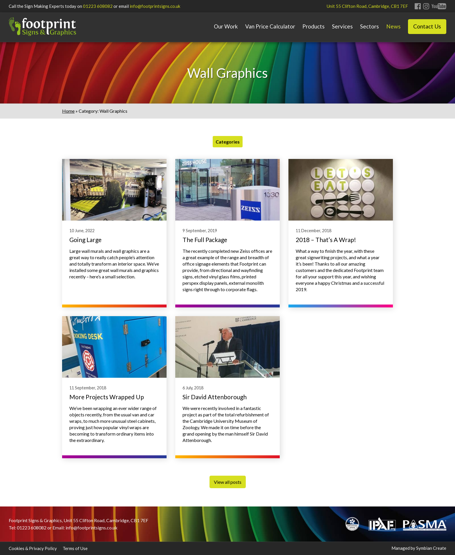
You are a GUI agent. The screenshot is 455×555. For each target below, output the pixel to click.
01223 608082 (98, 6)
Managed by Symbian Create (418, 548)
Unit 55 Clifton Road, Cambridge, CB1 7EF (367, 6)
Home (68, 111)
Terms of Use (75, 548)
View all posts (227, 482)
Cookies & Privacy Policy (33, 548)
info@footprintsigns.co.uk (155, 6)
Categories (228, 141)
